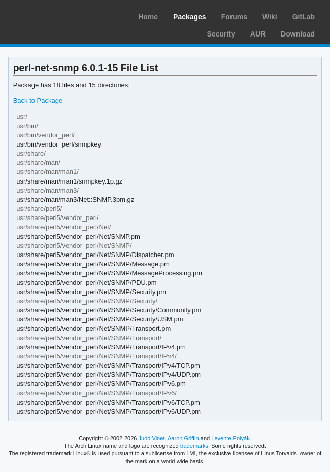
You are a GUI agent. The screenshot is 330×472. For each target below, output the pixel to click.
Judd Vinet (152, 438)
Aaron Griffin (183, 438)
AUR (258, 34)
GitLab (303, 17)
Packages (189, 17)
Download (298, 34)
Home (148, 17)
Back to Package (37, 100)
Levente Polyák (230, 438)
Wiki (269, 17)
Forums (234, 17)
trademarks (194, 446)
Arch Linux (56, 15)
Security (221, 34)
